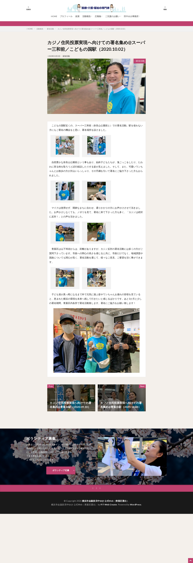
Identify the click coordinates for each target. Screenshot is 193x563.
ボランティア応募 (60, 470)
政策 (77, 16)
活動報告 (86, 16)
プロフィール (66, 16)
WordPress (136, 504)
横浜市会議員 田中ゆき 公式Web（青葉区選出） (105, 501)
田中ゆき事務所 (131, 16)
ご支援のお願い (112, 16)
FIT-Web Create (108, 504)
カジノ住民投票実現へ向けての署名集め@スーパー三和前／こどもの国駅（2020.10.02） (92, 29)
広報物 (98, 16)
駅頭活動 (50, 29)
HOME (54, 16)
